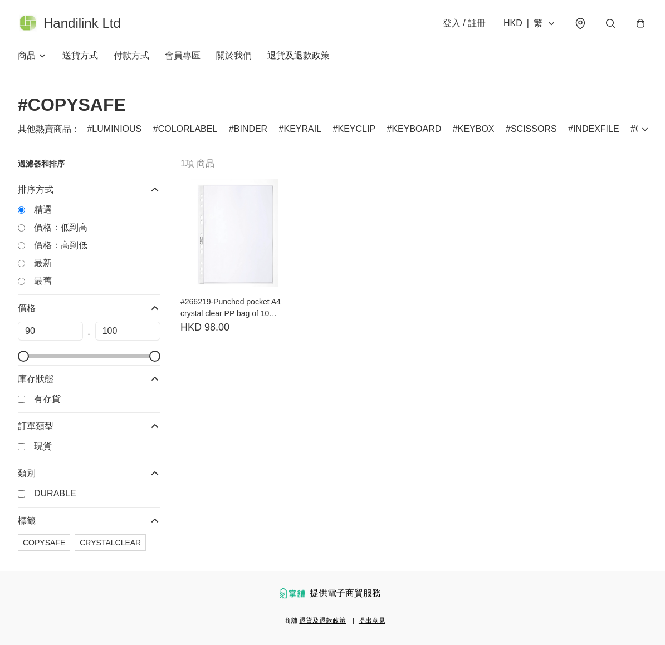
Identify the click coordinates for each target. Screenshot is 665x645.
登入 (464, 23)
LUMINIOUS (116, 129)
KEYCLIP (356, 129)
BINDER (250, 129)
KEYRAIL (303, 129)
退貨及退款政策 (298, 55)
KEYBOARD (416, 129)
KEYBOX (476, 129)
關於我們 (234, 55)
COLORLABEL (188, 129)
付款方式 (131, 55)
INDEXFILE (596, 129)
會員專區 (183, 55)
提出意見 (372, 620)
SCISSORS (534, 129)
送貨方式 (80, 55)
